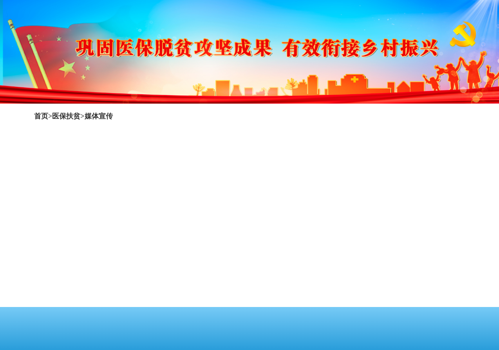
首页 (41, 116)
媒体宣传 (99, 116)
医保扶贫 (66, 116)
